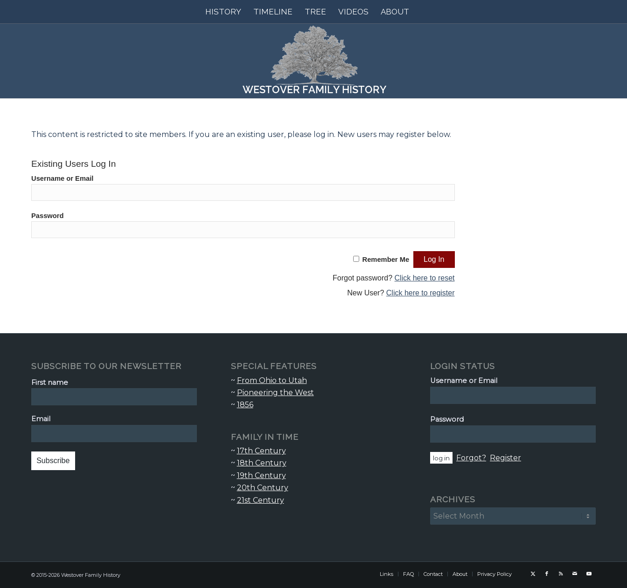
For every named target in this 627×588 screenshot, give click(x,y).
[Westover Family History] (313, 61)
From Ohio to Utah (272, 380)
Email (40, 419)
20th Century (262, 487)
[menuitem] (223, 11)
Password (47, 215)
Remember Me (386, 259)
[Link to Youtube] (589, 574)
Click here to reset (425, 278)
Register (505, 457)
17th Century (261, 450)
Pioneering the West (275, 392)
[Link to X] (533, 574)
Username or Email (62, 178)
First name (49, 382)
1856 (245, 404)
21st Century (260, 500)
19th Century (261, 475)
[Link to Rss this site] (561, 574)
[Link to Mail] (575, 574)
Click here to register (420, 293)
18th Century (261, 462)
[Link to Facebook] (547, 574)
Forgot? (471, 457)
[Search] (421, 11)
